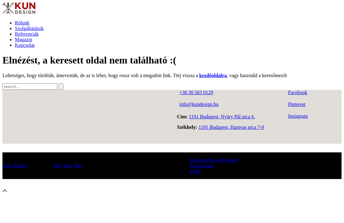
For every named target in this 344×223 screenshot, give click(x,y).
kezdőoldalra (213, 75)
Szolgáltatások (29, 28)
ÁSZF (195, 171)
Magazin (23, 39)
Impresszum (201, 165)
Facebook (297, 92)
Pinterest (296, 104)
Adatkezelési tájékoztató (213, 160)
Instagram (298, 116)
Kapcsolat (25, 45)
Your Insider (14, 165)
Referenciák (27, 34)
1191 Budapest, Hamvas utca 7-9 (231, 127)
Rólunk (22, 22)
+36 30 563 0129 (196, 92)
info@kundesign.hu (198, 104)
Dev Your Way (68, 165)
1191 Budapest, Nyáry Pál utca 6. (222, 116)
